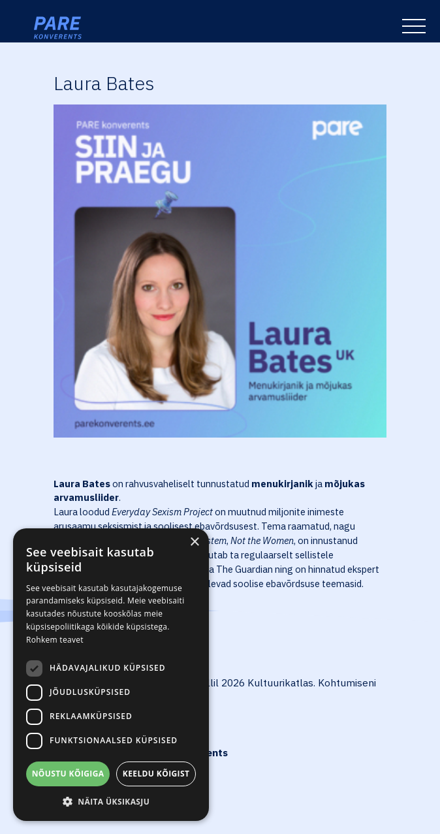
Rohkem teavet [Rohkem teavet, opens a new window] (55, 639)
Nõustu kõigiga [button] (68, 773)
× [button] (194, 542)
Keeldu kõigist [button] (156, 773)
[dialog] (111, 674)
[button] (111, 801)
